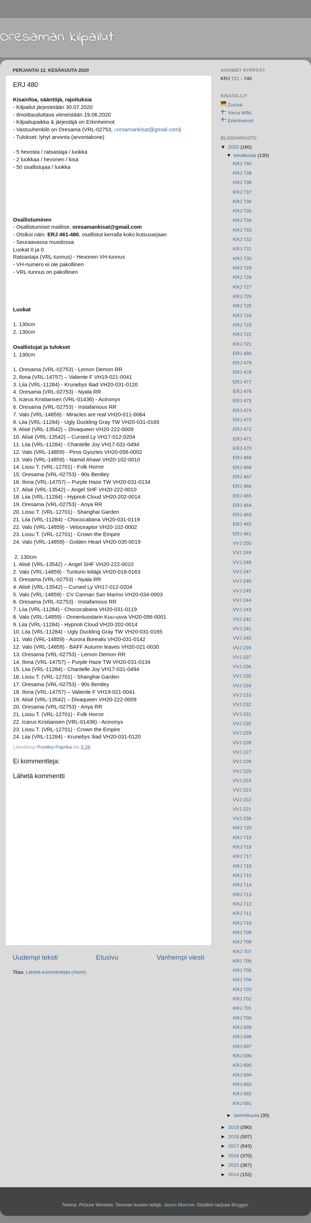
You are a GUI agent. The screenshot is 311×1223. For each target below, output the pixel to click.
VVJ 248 (242, 562)
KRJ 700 (242, 1018)
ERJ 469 (242, 457)
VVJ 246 (242, 581)
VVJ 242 (242, 619)
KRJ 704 (242, 979)
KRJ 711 (242, 913)
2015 (234, 1165)
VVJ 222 (242, 799)
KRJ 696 (242, 1055)
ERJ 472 (242, 429)
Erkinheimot (241, 120)
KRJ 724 (242, 315)
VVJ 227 (242, 752)
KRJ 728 (242, 277)
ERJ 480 (242, 353)
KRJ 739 (242, 173)
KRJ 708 (242, 941)
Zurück (235, 105)
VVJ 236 (242, 666)
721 (235, 78)
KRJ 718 (242, 847)
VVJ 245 (242, 590)
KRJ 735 (242, 211)
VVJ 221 (242, 809)
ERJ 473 (242, 419)
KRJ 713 (242, 894)
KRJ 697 (242, 1046)
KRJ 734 (242, 220)
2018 (234, 1136)
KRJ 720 (242, 827)
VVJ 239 (242, 647)
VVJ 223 (242, 790)
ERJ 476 (242, 391)
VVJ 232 (242, 704)
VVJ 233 (242, 695)
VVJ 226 (242, 761)
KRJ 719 (242, 837)
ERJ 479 (242, 362)
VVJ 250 (242, 543)
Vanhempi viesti (180, 957)
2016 (234, 1155)
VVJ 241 (242, 628)
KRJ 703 (242, 989)
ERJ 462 (242, 524)
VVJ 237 (242, 657)
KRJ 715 (242, 875)
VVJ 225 (242, 771)
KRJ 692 (242, 1093)
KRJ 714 (242, 884)
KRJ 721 (242, 344)
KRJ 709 (242, 932)
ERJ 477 (242, 382)
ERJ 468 (242, 467)
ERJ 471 (242, 439)
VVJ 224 (242, 780)
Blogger (239, 1204)
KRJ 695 (242, 1065)
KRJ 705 (242, 970)
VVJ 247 (242, 571)
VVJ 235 (242, 676)
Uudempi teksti (35, 957)
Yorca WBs (240, 112)
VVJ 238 (242, 818)
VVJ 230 (242, 723)
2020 (234, 147)
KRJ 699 (242, 1027)
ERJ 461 (242, 533)
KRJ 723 (242, 325)
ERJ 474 (242, 410)
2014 (234, 1174)
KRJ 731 (242, 248)
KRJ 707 (242, 951)
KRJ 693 (242, 1084)
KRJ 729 (242, 268)
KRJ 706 (242, 961)
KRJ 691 (242, 1103)
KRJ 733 (242, 230)
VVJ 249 (242, 552)
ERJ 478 (242, 372)
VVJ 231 (242, 714)
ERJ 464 (242, 505)
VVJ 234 (242, 685)
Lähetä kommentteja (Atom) (56, 972)
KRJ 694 (242, 1075)
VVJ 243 (242, 609)
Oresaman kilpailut (57, 37)
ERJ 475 (242, 400)
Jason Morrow (178, 1204)
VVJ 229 (242, 733)
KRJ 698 (242, 1036)
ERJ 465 (242, 496)
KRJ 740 (242, 163)
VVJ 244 (242, 600)
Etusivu (107, 957)
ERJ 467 (242, 476)
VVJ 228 (242, 742)
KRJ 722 (242, 334)
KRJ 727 (242, 287)
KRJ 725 (242, 305)
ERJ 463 (242, 514)
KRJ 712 (242, 904)
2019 (234, 1127)
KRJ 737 (242, 192)
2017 (234, 1146)
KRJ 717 (242, 856)
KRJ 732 (242, 239)
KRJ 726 (242, 296)
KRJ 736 (242, 201)
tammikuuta (247, 1115)
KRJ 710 (242, 923)
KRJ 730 (242, 258)
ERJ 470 (242, 448)
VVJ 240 (242, 638)
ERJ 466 (242, 486)
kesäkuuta (245, 155)
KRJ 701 (242, 1008)
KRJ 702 (242, 998)
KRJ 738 (242, 182)
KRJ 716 (242, 866)
